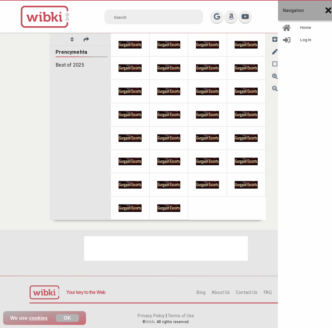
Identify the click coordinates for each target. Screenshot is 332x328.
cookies (38, 318)
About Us (221, 292)
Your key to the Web (86, 292)
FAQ (268, 292)
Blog (201, 292)
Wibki (150, 322)
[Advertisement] (166, 248)
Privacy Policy (152, 315)
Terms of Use (180, 315)
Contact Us (246, 292)
